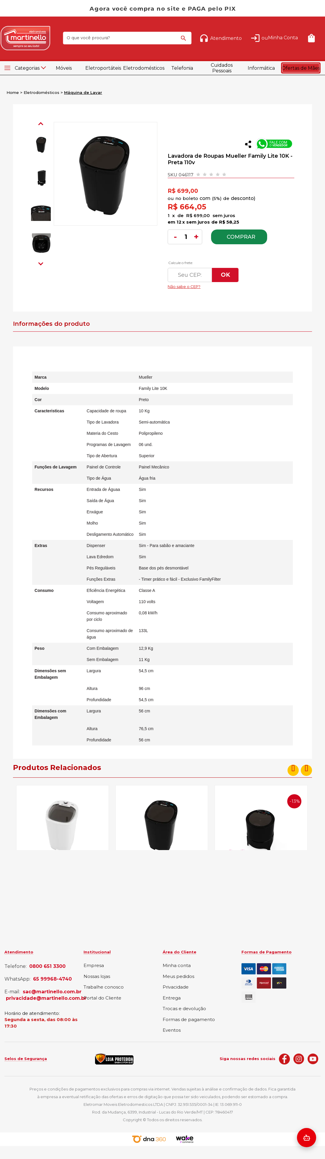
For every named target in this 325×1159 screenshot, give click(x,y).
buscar (184, 41)
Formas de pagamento (189, 1019)
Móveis (64, 68)
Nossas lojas (97, 976)
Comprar (241, 237)
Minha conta (177, 965)
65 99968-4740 (52, 979)
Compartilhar (248, 144)
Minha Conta (283, 37)
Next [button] (41, 263)
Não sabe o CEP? (223, 285)
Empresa (94, 965)
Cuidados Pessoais (222, 68)
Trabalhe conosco (104, 987)
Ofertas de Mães (301, 68)
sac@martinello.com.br (52, 991)
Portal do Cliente (102, 998)
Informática (261, 68)
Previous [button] (41, 124)
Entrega (172, 998)
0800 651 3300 (47, 966)
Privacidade (176, 987)
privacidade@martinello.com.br (46, 998)
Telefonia (182, 68)
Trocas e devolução (184, 1008)
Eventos (172, 1030)
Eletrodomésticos (143, 68)
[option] (41, 144)
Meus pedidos (178, 976)
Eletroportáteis (103, 68)
